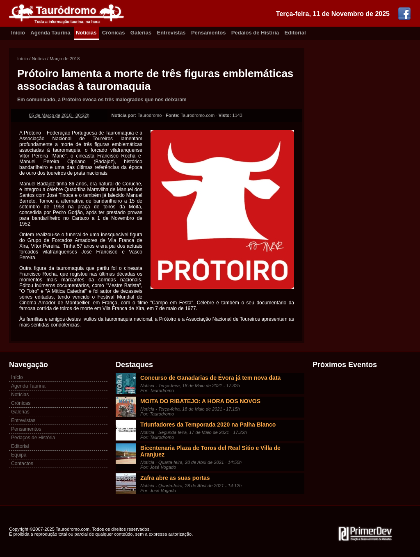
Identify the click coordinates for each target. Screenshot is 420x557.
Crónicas (113, 33)
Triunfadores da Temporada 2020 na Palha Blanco (208, 424)
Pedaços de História (33, 438)
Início (22, 58)
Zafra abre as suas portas (175, 478)
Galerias (140, 33)
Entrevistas (171, 33)
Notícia (39, 58)
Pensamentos (208, 33)
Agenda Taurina (50, 33)
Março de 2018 (65, 58)
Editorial (295, 33)
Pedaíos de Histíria (255, 33)
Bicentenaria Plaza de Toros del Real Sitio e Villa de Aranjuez (210, 451)
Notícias (86, 33)
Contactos (22, 463)
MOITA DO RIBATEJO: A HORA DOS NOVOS (200, 401)
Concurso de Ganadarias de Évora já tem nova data (210, 377)
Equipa (18, 455)
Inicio (18, 33)
